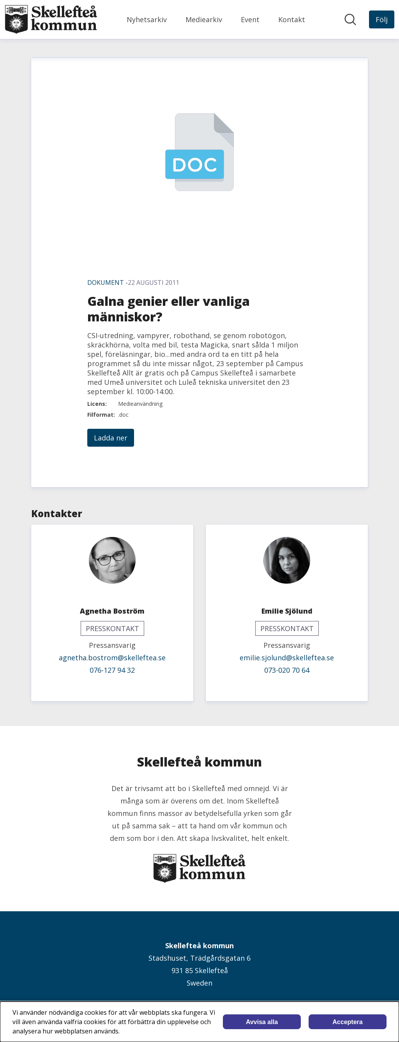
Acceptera (347, 1022)
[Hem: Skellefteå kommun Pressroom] (51, 19)
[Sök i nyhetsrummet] (350, 19)
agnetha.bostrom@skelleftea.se (112, 657)
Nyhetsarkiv (147, 19)
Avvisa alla (262, 1022)
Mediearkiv (203, 19)
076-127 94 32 (112, 670)
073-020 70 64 (286, 670)
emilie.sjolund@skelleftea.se (287, 657)
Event (250, 19)
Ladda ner (110, 437)
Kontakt (291, 19)
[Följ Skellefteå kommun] (381, 19)
